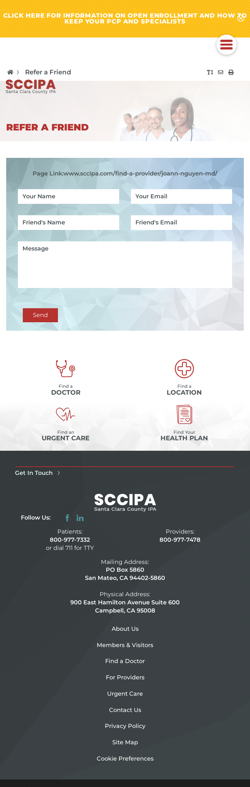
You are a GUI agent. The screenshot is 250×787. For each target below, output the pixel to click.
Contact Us (125, 709)
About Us (125, 628)
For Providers (125, 677)
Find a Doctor (125, 661)
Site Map (125, 742)
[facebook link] (67, 518)
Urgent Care (125, 693)
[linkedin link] (80, 518)
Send (40, 314)
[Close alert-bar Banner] (240, 19)
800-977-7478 (180, 539)
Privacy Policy (125, 725)
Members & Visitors (125, 645)
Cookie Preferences (125, 758)
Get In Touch (38, 473)
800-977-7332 (70, 539)
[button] (226, 45)
